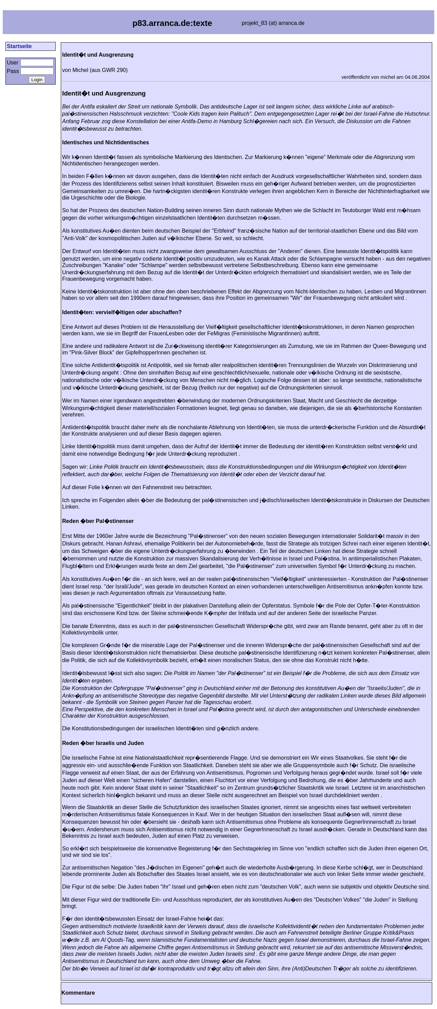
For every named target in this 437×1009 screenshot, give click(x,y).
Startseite (19, 46)
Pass (13, 71)
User (12, 62)
